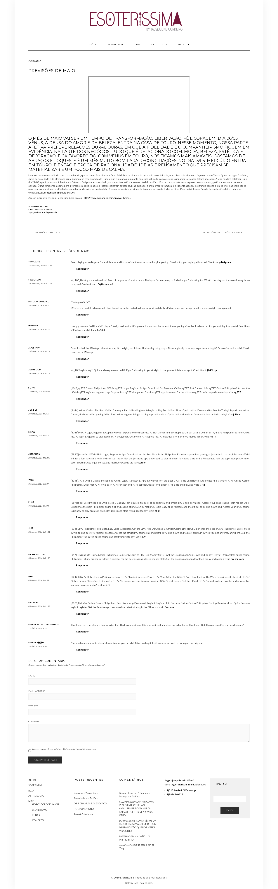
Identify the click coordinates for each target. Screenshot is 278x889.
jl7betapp (34, 347)
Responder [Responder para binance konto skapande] (82, 631)
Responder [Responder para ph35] (82, 517)
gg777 (32, 576)
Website (33, 706)
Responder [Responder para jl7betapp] (82, 358)
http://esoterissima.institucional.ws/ (56, 192)
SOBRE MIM (115, 44)
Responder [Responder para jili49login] (82, 376)
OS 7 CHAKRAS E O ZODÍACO (90, 803)
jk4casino (34, 454)
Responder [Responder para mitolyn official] (82, 314)
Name (31, 675)
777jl (31, 480)
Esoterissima (42, 206)
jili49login (34, 369)
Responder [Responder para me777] (82, 443)
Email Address (36, 691)
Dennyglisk (125, 820)
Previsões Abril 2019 (47, 232)
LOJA (137, 44)
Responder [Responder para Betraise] (82, 613)
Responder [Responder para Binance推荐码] (82, 649)
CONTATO (38, 820)
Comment (33, 721)
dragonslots (37, 554)
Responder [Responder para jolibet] (82, 420)
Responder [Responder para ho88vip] (82, 336)
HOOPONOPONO (84, 808)
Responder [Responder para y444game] (82, 268)
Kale (127, 882)
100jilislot (34, 279)
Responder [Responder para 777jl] (82, 491)
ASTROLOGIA (159, 44)
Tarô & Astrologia (83, 814)
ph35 (31, 502)
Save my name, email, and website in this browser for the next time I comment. (64, 749)
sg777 (31, 387)
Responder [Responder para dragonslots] (82, 565)
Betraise (33, 602)
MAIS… (183, 44)
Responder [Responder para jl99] (82, 543)
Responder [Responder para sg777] (82, 398)
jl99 (30, 528)
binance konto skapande (43, 624)
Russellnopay (126, 836)
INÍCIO (93, 44)
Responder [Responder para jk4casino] (82, 469)
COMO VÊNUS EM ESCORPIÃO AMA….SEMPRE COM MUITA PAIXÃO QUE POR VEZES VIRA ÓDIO (136, 808)
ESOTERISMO (39, 809)
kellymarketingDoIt (130, 801)
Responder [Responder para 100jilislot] (82, 290)
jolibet (32, 410)
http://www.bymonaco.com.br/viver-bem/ (106, 197)
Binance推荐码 (36, 642)
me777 (31, 432)
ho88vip (33, 325)
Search (230, 810)
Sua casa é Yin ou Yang (86, 793)
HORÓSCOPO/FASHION (45, 804)
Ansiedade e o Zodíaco (86, 798)
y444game (34, 261)
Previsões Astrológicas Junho (223, 232)
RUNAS (36, 815)
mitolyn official (38, 301)
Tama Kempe (125, 844)
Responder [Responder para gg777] (82, 591)
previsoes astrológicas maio (45, 212)
